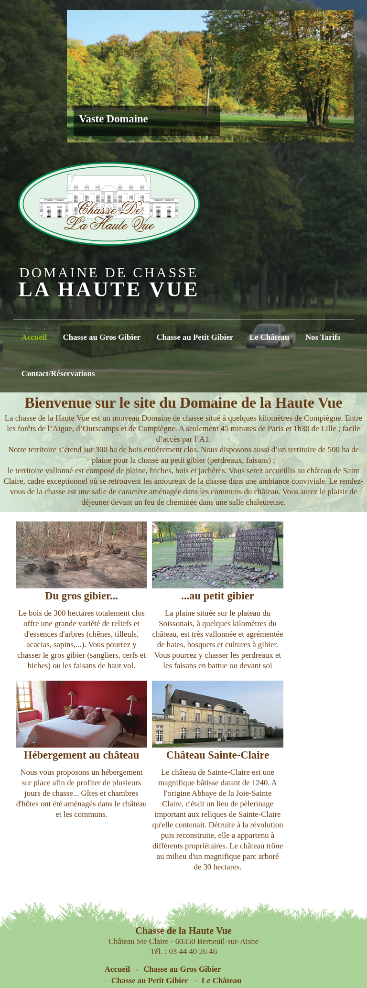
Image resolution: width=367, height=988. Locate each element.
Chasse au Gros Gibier (101, 337)
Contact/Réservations (58, 373)
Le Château (269, 337)
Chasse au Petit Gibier (195, 337)
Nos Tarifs (322, 337)
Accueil (34, 337)
